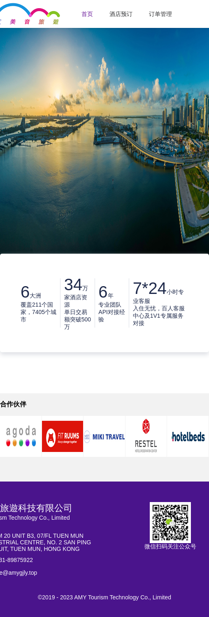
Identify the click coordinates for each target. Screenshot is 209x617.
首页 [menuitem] (87, 14)
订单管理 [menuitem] (160, 14)
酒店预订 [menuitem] (120, 14)
